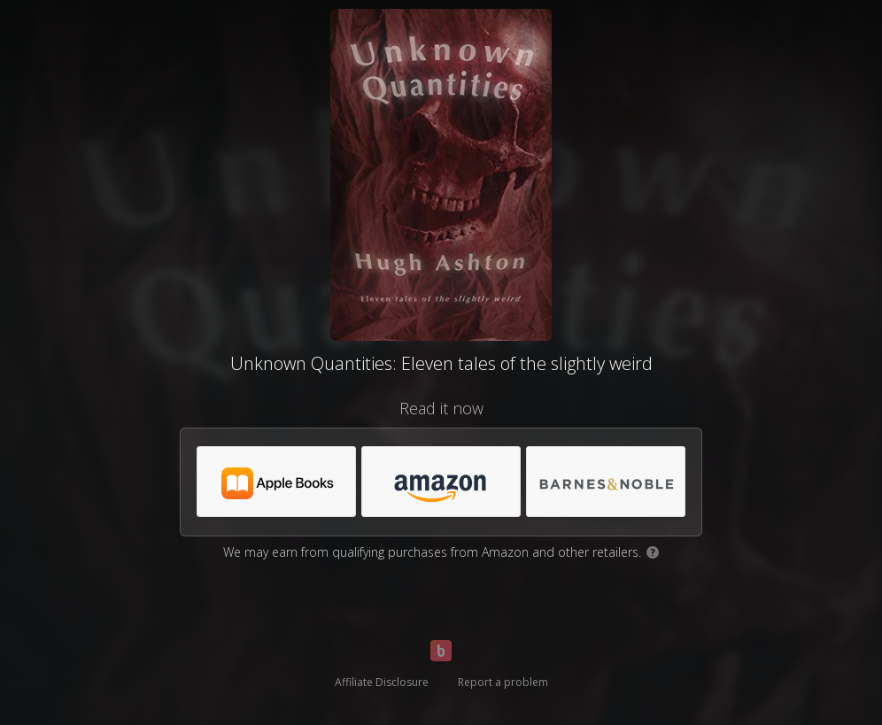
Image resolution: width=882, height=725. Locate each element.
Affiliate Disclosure (382, 682)
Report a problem (503, 682)
